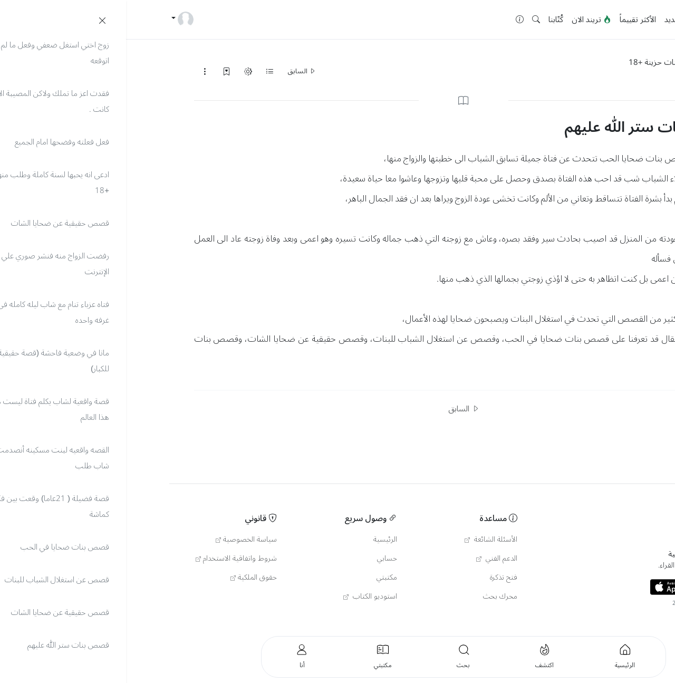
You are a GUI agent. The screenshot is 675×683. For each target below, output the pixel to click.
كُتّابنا (429, 19)
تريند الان (465, 19)
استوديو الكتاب (244, 596)
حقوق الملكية (127, 577)
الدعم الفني (370, 558)
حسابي (261, 558)
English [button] (571, 619)
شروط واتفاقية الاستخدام (110, 558)
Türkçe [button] (598, 619)
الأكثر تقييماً (512, 19)
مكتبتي (260, 577)
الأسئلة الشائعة (365, 539)
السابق (175, 71)
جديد (546, 19)
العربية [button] (622, 619)
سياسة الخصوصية (120, 539)
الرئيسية (575, 19)
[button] (410, 19)
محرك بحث (374, 596)
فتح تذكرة (377, 577)
